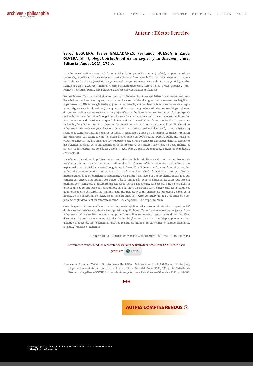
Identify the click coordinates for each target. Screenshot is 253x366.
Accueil (119, 14)
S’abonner (180, 14)
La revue (135, 14)
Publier (241, 14)
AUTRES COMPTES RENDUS (154, 307)
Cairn (132, 251)
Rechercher (200, 14)
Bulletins (224, 14)
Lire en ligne (159, 14)
